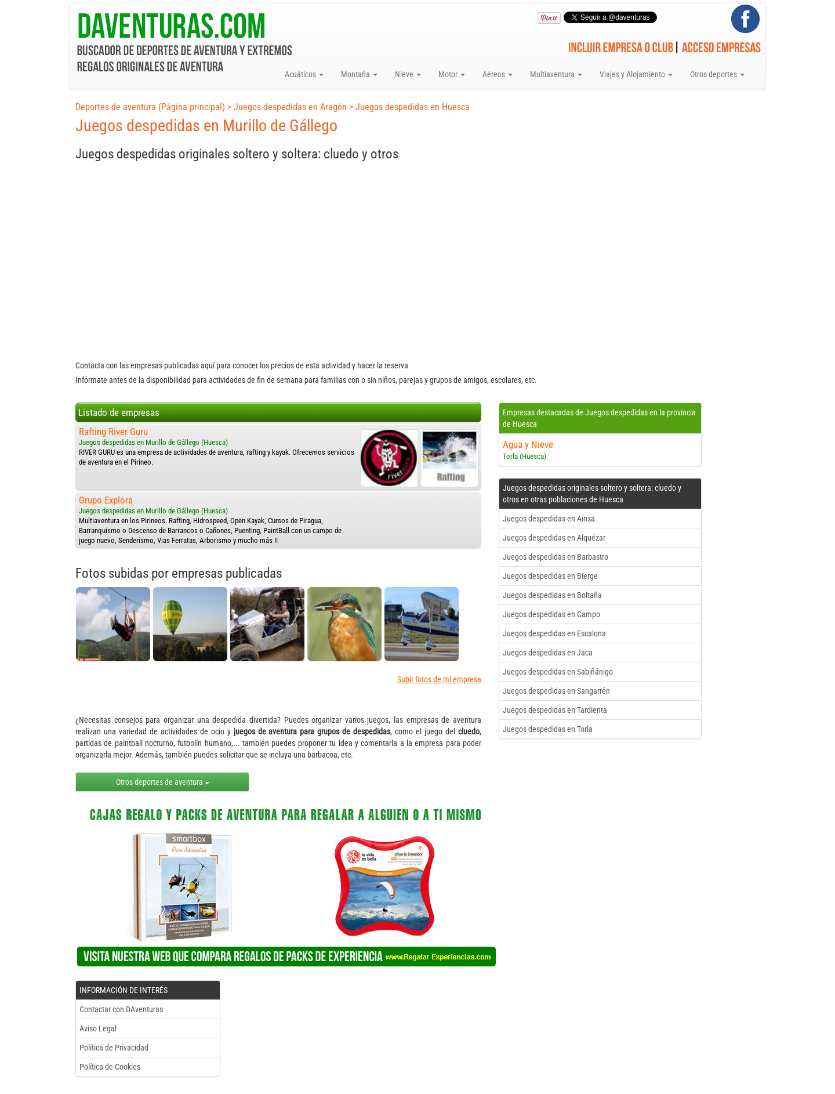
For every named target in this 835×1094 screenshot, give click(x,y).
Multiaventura (556, 74)
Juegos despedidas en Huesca (412, 107)
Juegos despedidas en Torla (548, 729)
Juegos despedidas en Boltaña (552, 595)
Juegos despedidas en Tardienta (555, 710)
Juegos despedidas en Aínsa (549, 518)
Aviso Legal (98, 1028)
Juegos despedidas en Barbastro (555, 557)
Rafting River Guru (113, 431)
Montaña (359, 74)
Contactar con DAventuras (121, 1009)
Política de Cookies (109, 1066)
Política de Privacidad (113, 1047)
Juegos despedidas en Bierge (550, 576)
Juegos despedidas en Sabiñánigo (558, 671)
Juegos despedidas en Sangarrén (556, 690)
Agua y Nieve (528, 444)
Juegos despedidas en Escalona (554, 633)
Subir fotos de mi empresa (439, 679)
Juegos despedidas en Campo (551, 614)
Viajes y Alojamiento (636, 74)
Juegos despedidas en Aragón (290, 107)
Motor (451, 74)
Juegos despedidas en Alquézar (554, 537)
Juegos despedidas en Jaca (548, 652)
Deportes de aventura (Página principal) (150, 107)
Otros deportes (717, 74)
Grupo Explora (106, 500)
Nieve (408, 74)
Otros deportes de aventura (162, 782)
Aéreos (497, 74)
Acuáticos (304, 74)
